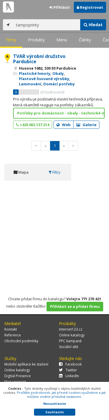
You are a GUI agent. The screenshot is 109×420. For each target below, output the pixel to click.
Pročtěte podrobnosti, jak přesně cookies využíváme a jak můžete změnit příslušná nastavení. (61, 394)
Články (85, 40)
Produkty (36, 40)
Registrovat (90, 7)
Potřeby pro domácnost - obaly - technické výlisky (61, 113)
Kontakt (10, 329)
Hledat (93, 24)
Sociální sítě (68, 346)
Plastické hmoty (34, 73)
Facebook (70, 364)
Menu (61, 40)
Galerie (86, 124)
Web (63, 124)
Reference (12, 335)
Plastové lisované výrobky (44, 78)
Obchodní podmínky (21, 340)
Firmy (11, 40)
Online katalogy (72, 335)
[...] (47, 24)
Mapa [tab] (21, 172)
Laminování (30, 84)
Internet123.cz (70, 329)
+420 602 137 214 (32, 124)
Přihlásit (59, 7)
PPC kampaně (70, 340)
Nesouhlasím (54, 403)
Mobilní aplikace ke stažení (26, 364)
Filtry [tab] (54, 172)
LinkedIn (69, 375)
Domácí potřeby (59, 84)
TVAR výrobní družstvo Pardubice (39, 59)
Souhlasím (54, 412)
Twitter (68, 370)
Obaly (58, 73)
